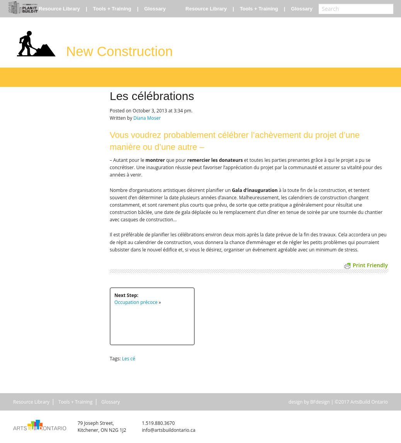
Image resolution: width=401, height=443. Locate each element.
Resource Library (59, 9)
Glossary (155, 9)
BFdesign (320, 402)
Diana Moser (147, 118)
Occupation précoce (136, 302)
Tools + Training (112, 9)
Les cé (128, 358)
